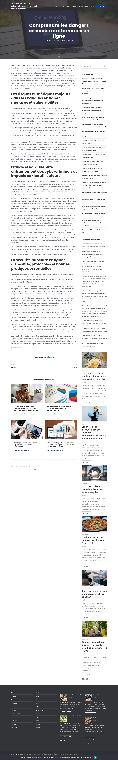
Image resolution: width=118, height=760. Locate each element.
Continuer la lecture (20, 414)
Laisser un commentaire (68, 40)
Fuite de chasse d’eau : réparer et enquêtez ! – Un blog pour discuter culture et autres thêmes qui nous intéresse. (94, 278)
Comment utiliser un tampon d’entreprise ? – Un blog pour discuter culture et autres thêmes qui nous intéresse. (94, 308)
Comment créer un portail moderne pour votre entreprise (93, 489)
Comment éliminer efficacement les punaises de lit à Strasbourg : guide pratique (92, 110)
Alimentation (39, 724)
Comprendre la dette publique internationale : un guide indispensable (94, 376)
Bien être (85, 639)
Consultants (39, 710)
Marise (57, 40)
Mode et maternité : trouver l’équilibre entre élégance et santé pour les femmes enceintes (93, 90)
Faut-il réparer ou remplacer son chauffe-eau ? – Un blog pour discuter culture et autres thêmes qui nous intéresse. (94, 263)
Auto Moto (14, 703)
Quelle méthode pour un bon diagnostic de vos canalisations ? (93, 283)
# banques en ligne (16, 347)
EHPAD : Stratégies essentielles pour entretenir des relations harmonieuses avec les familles (93, 100)
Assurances (14, 700)
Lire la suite (86, 402)
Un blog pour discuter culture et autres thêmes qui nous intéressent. (24, 6)
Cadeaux (13, 710)
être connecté (24, 470)
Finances (59, 21)
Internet (13, 724)
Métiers (38, 707)
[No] (116, 757)
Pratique (85, 534)
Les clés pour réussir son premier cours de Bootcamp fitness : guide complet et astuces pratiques (94, 185)
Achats (13, 693)
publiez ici (101, 7)
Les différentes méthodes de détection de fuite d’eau (94, 298)
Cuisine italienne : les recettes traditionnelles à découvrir (93, 540)
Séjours (38, 727)
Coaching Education (16, 714)
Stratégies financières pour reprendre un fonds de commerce (25, 445)
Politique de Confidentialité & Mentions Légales (78, 7)
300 (65, 741)
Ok (95, 757)
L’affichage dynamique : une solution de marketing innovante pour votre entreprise (94, 313)
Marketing (14, 727)
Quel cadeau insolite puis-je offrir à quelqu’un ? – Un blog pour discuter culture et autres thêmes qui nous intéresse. (94, 338)
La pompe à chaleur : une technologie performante (94, 269)
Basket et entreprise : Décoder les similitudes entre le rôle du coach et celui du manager (93, 222)
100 (87, 679)
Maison (84, 483)
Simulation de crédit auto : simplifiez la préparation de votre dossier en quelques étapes (94, 81)
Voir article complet (66, 711)
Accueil (56, 7)
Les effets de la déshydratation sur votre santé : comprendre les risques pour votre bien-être (94, 432)
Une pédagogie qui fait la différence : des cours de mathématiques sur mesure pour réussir (94, 133)
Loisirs (37, 696)
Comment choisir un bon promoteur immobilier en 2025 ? (94, 594)
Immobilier (86, 588)
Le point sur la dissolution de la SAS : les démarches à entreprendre (60, 408)
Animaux (13, 696)
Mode (37, 714)
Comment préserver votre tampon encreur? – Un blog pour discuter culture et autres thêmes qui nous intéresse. (94, 323)
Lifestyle (38, 693)
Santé (84, 424)
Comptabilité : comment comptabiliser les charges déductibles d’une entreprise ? (26, 408)
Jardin (37, 703)
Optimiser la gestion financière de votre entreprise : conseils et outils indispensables (60, 445)
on (47, 40)
